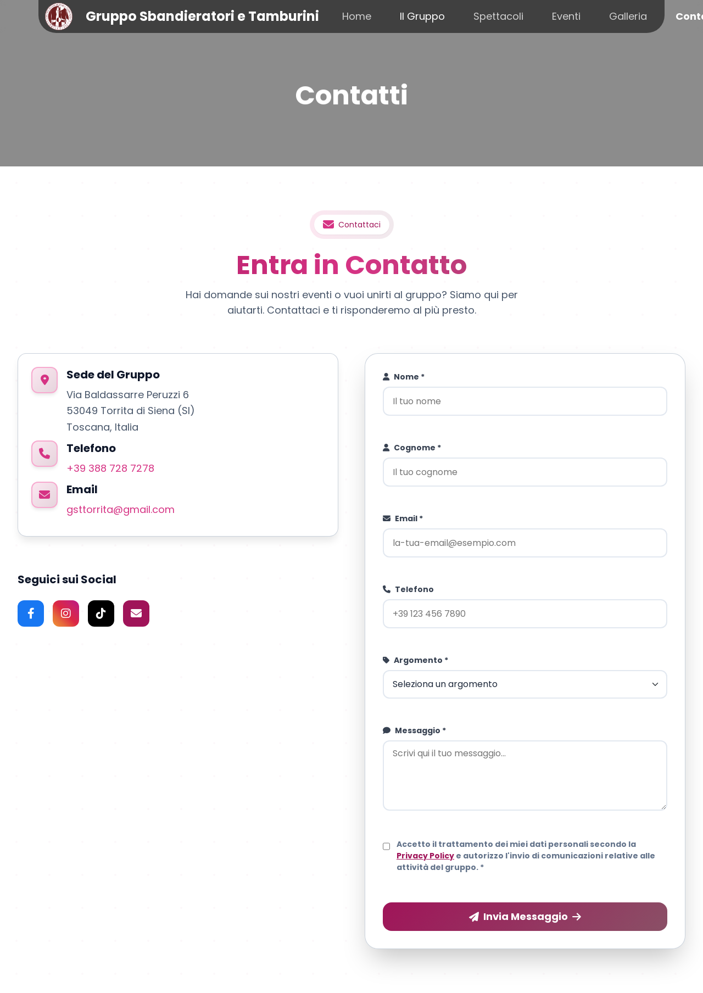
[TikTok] (101, 613)
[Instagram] (66, 613)
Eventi (566, 16)
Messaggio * (414, 730)
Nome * (404, 376)
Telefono (408, 589)
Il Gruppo (422, 16)
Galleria (628, 16)
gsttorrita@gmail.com (120, 509)
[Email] (136, 613)
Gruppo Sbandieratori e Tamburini (202, 16)
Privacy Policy (425, 855)
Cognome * (412, 447)
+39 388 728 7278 (110, 468)
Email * (403, 518)
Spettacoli (498, 16)
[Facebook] (31, 613)
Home (356, 16)
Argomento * (415, 660)
